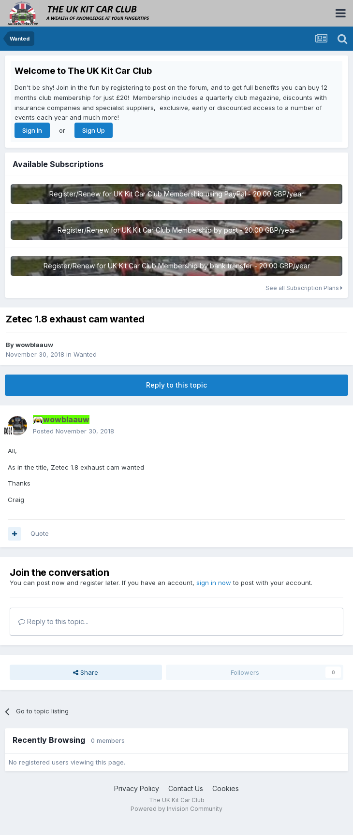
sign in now (213, 582)
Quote (39, 533)
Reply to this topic (176, 385)
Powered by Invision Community (176, 808)
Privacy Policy (136, 788)
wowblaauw (34, 344)
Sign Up (93, 130)
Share (85, 672)
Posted (73, 431)
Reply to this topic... (53, 621)
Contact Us (185, 788)
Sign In (32, 130)
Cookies (225, 788)
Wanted (85, 354)
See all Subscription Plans (303, 288)
